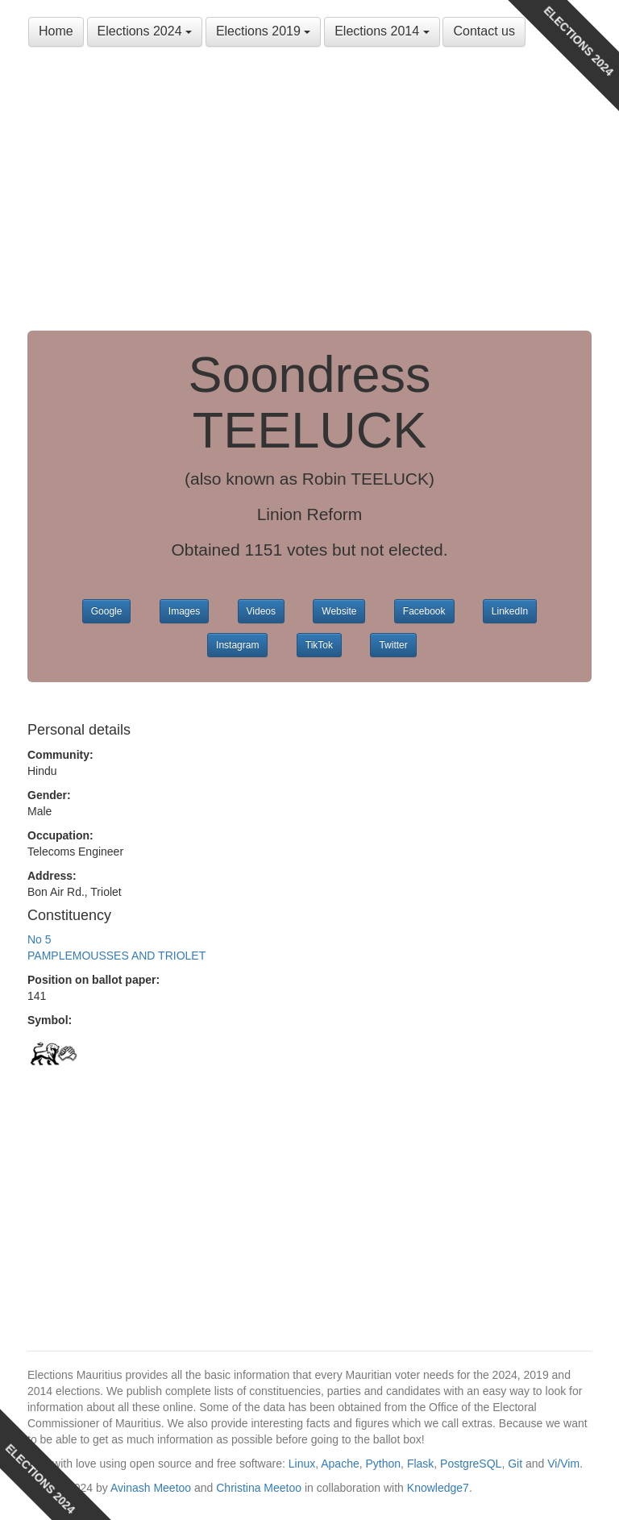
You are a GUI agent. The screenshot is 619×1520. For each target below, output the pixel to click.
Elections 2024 (145, 31)
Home (56, 31)
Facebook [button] (424, 611)
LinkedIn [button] (510, 611)
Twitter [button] (393, 645)
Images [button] (184, 611)
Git (515, 1463)
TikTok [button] (319, 645)
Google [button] (107, 611)
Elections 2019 (263, 31)
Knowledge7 (438, 1487)
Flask (420, 1463)
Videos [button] (261, 611)
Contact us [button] (483, 31)
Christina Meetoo (258, 1487)
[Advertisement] (309, 193)
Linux (302, 1463)
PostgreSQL (470, 1463)
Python (383, 1463)
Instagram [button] (237, 645)
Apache (340, 1463)
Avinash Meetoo (150, 1487)
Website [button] (339, 611)
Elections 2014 (381, 31)
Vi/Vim (563, 1463)
